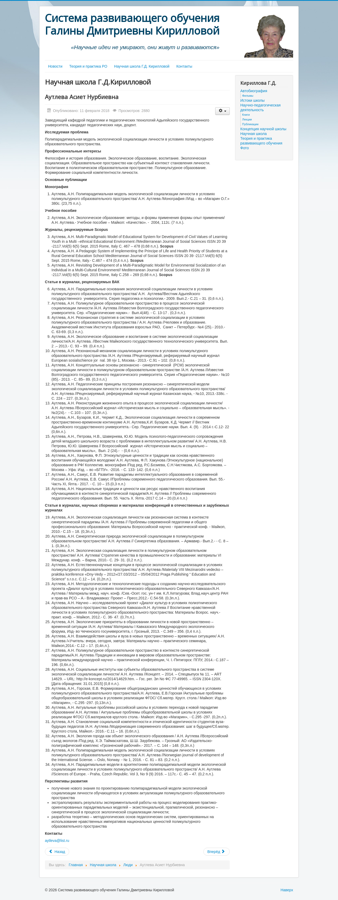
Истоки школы (252, 100)
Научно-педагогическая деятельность (260, 107)
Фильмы (247, 95)
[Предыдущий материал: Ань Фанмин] (57, 852)
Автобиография (253, 91)
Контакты (184, 66)
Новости (55, 66)
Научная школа (253, 134)
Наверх (286, 890)
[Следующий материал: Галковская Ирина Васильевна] (216, 852)
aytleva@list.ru (57, 840)
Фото (244, 148)
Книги (246, 114)
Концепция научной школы (263, 129)
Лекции (247, 119)
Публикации (250, 124)
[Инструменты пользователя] (222, 111)
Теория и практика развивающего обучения (261, 140)
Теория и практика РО (88, 66)
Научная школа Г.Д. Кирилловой (142, 66)
